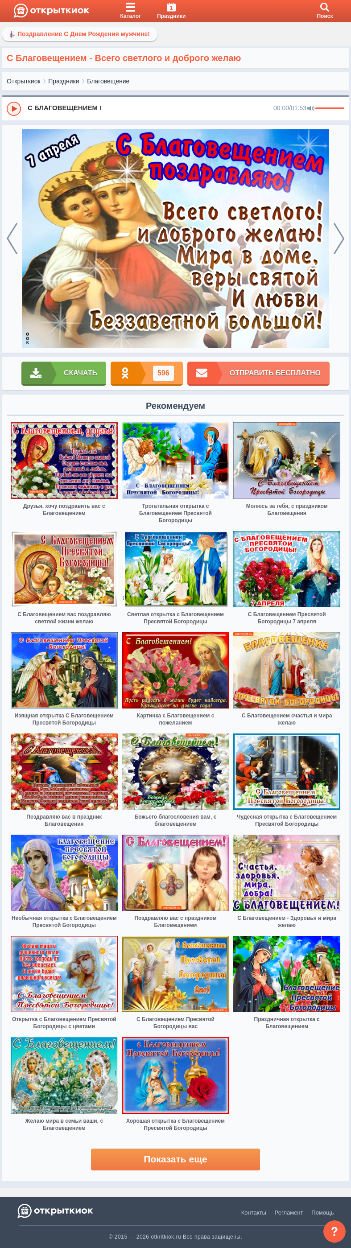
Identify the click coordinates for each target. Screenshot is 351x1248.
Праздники (63, 81)
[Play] (14, 109)
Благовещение (108, 81)
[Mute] (310, 108)
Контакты (253, 1212)
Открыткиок (24, 81)
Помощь (322, 1212)
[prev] (12, 239)
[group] (175, 108)
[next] (339, 239)
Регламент (289, 1212)
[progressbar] (329, 109)
